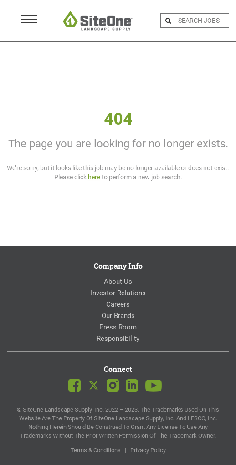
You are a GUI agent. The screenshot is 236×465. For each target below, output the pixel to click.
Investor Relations (118, 293)
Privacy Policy (148, 450)
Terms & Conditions (96, 450)
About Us (118, 281)
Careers (118, 304)
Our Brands (118, 316)
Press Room (118, 327)
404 (118, 119)
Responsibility (118, 338)
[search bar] (202, 20)
